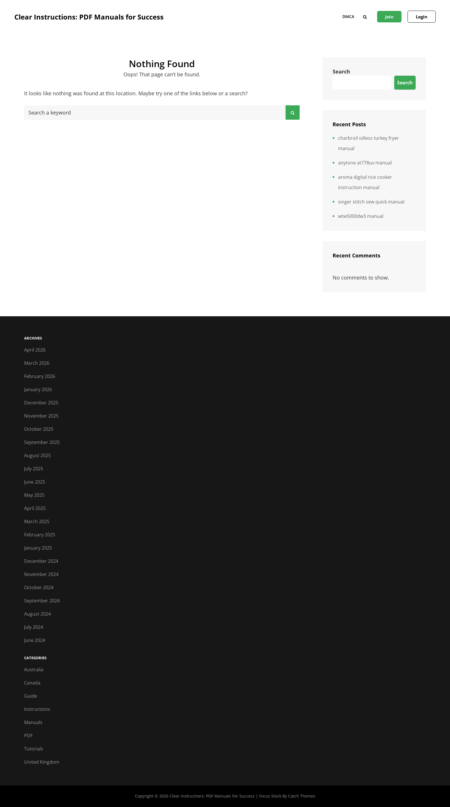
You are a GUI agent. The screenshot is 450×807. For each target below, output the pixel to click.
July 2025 (33, 468)
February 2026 (39, 376)
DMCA (348, 16)
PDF (28, 735)
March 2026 (36, 363)
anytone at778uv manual (365, 163)
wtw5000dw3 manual (360, 216)
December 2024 (41, 561)
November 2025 (41, 416)
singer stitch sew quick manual (371, 202)
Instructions (37, 709)
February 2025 (39, 534)
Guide (30, 696)
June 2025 (34, 482)
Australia (33, 669)
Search (341, 71)
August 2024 (37, 614)
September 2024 (42, 601)
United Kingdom (41, 762)
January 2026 (38, 389)
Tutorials (33, 749)
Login (421, 17)
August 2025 (37, 455)
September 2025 (42, 442)
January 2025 (38, 548)
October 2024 (38, 587)
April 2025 (35, 508)
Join (389, 17)
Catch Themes (301, 796)
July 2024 (33, 627)
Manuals (33, 722)
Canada (32, 683)
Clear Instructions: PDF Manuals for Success (89, 17)
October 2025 (38, 429)
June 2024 (34, 640)
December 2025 (41, 402)
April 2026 (35, 350)
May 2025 (34, 495)
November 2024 (41, 574)
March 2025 (36, 521)
